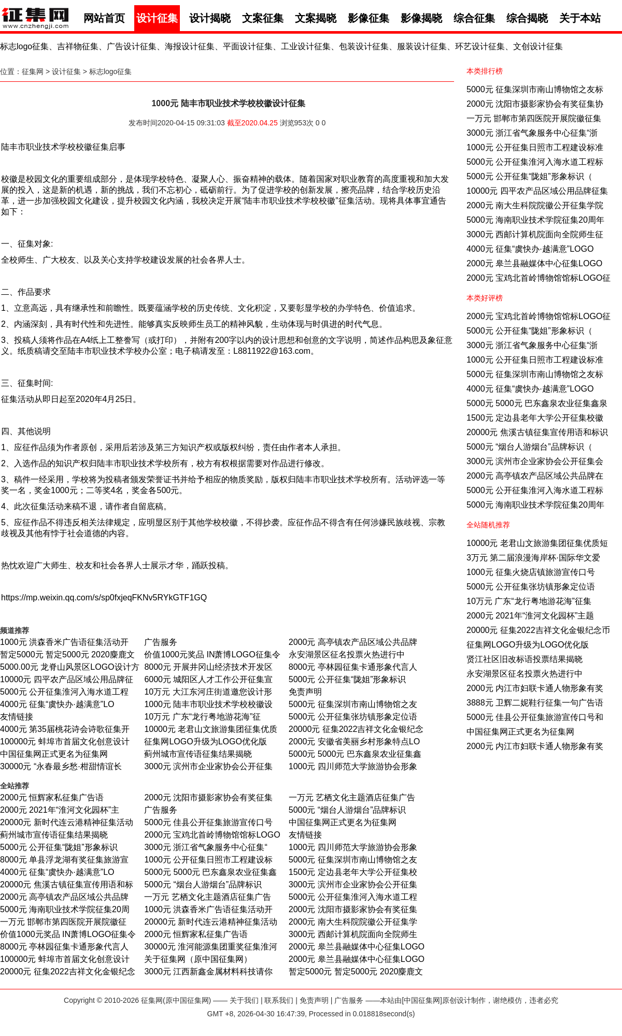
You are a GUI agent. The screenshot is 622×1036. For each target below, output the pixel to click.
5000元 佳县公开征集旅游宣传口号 (208, 822)
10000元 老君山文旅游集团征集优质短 (537, 543)
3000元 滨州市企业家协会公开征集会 (534, 461)
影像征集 (368, 18)
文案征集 (263, 18)
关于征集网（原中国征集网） (198, 959)
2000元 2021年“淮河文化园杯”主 (59, 809)
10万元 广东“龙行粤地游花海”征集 (528, 601)
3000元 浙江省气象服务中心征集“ (205, 847)
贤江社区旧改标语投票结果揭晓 (524, 659)
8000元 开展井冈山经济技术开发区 (208, 667)
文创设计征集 (538, 46)
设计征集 (157, 18)
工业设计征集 (306, 46)
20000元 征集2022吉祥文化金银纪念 (356, 729)
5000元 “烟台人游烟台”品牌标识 (347, 809)
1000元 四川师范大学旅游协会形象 (353, 766)
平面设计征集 (248, 46)
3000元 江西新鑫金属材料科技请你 (208, 971)
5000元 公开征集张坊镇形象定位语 (530, 586)
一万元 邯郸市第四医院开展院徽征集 (533, 118)
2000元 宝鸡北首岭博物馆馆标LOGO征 (538, 278)
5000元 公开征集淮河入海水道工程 (64, 691)
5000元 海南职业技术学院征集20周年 (535, 219)
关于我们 (244, 1000)
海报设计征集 (190, 46)
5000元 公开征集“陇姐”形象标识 (347, 679)
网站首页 (104, 18)
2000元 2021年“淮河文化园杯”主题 (530, 615)
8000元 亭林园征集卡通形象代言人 (353, 667)
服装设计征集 (422, 46)
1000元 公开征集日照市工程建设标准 (534, 147)
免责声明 (305, 691)
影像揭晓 (421, 18)
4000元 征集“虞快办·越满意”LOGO (529, 248)
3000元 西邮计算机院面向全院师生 (353, 934)
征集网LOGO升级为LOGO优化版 (527, 644)
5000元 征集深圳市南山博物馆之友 (353, 704)
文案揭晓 (315, 18)
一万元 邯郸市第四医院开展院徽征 (63, 921)
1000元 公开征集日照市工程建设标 (208, 859)
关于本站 (580, 18)
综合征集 (474, 18)
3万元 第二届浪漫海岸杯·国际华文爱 (533, 557)
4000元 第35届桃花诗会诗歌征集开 (65, 729)
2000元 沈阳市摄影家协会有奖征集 (208, 797)
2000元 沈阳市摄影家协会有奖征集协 (534, 103)
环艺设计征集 (480, 46)
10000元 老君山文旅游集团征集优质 (210, 729)
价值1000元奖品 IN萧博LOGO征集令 (212, 654)
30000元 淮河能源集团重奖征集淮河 (210, 946)
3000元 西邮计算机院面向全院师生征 (534, 234)
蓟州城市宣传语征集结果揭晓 (198, 754)
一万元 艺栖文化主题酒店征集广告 (352, 797)
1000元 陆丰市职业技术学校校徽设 (208, 704)
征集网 (33, 71)
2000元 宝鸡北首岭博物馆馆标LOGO (212, 834)
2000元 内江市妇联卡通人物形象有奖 (534, 688)
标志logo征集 (24, 46)
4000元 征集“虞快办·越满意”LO (57, 704)
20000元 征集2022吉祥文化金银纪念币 (538, 630)
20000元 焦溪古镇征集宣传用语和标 (66, 884)
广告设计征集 (132, 46)
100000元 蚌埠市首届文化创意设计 (65, 741)
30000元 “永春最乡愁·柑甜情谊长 (61, 766)
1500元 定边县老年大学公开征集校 (353, 872)
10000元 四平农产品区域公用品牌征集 (537, 190)
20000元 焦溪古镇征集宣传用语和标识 (537, 432)
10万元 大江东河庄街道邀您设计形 (208, 691)
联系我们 (278, 1000)
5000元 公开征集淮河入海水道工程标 (534, 161)
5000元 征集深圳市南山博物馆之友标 (534, 89)
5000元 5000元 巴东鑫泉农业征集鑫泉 (536, 403)
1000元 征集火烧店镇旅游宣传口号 (530, 572)
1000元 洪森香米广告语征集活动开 (64, 642)
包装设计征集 (364, 46)
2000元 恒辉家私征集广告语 (52, 797)
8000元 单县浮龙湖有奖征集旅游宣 (64, 859)
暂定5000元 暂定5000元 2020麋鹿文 (67, 654)
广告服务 (160, 642)
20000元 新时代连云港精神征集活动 (66, 822)
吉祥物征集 (77, 46)
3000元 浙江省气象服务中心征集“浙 (532, 132)
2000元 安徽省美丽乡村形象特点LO (354, 741)
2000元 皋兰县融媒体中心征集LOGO (534, 263)
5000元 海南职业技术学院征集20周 (65, 909)
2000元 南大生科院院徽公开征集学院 (534, 205)
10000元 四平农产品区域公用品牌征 (66, 679)
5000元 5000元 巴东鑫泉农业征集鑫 (355, 754)
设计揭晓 (210, 18)
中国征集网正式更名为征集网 (520, 731)
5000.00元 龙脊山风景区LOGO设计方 (69, 667)
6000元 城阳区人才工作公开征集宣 (208, 679)
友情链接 (16, 716)
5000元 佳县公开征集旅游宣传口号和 (534, 717)
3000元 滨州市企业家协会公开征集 (208, 766)
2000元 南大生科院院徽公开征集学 (353, 921)
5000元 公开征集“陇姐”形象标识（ (529, 176)
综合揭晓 (527, 18)
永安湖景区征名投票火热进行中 (524, 673)
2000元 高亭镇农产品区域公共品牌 (353, 642)
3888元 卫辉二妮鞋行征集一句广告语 (534, 702)
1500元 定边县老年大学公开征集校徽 (534, 417)
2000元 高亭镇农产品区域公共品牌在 (534, 475)
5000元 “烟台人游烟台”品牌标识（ (529, 446)
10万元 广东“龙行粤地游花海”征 (202, 716)
